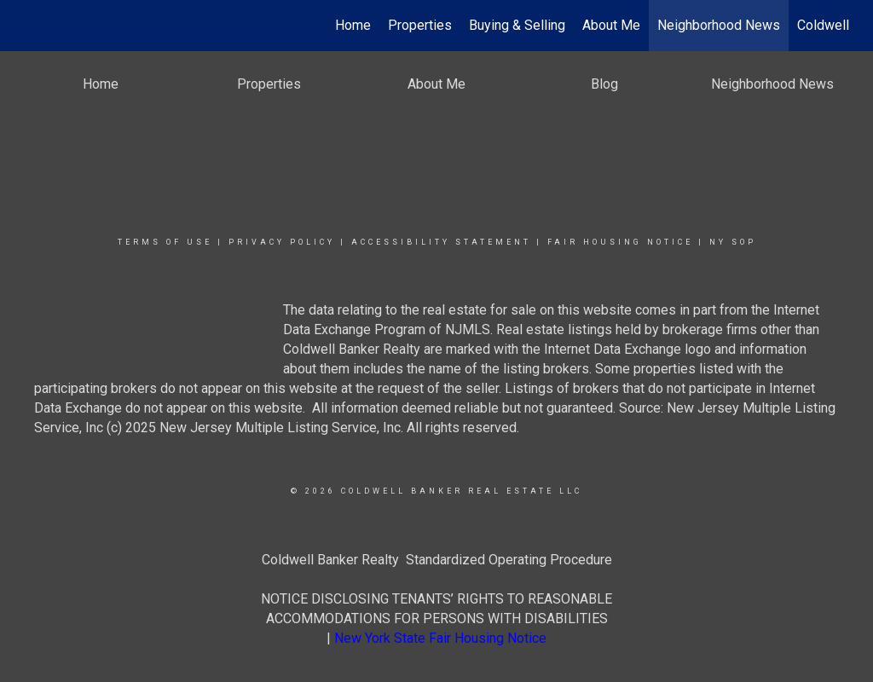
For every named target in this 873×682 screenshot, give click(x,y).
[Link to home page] (32, 25)
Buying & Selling (517, 25)
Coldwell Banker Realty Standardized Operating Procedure (437, 560)
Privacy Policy (281, 242)
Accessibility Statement (441, 242)
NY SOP (732, 242)
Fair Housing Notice (620, 242)
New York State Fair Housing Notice (440, 638)
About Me (611, 25)
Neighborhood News (718, 25)
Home (353, 25)
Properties (420, 25)
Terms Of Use (165, 242)
